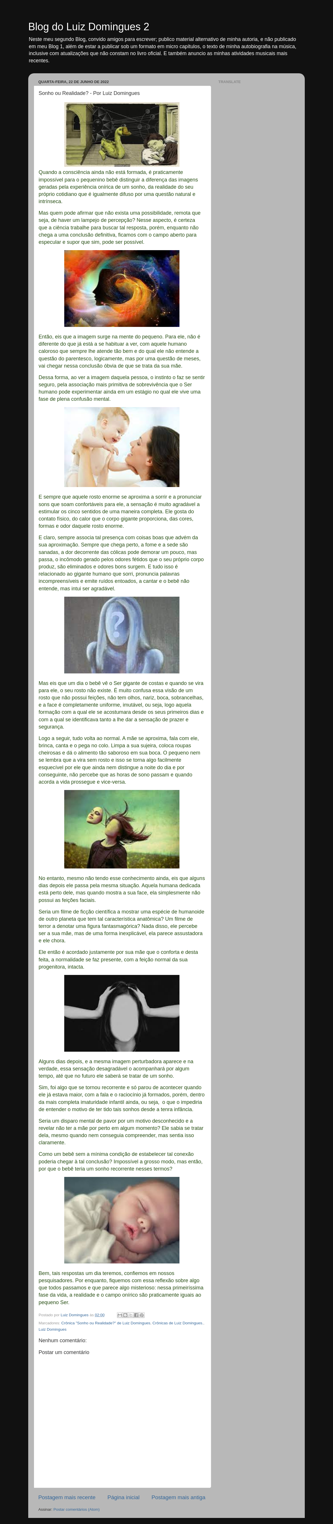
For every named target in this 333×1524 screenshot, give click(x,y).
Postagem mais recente (66, 1497)
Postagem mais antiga (178, 1497)
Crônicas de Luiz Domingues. (177, 1323)
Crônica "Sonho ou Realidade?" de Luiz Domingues (105, 1323)
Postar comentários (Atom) (77, 1509)
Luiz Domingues (53, 1329)
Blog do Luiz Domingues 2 (88, 27)
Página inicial (123, 1497)
